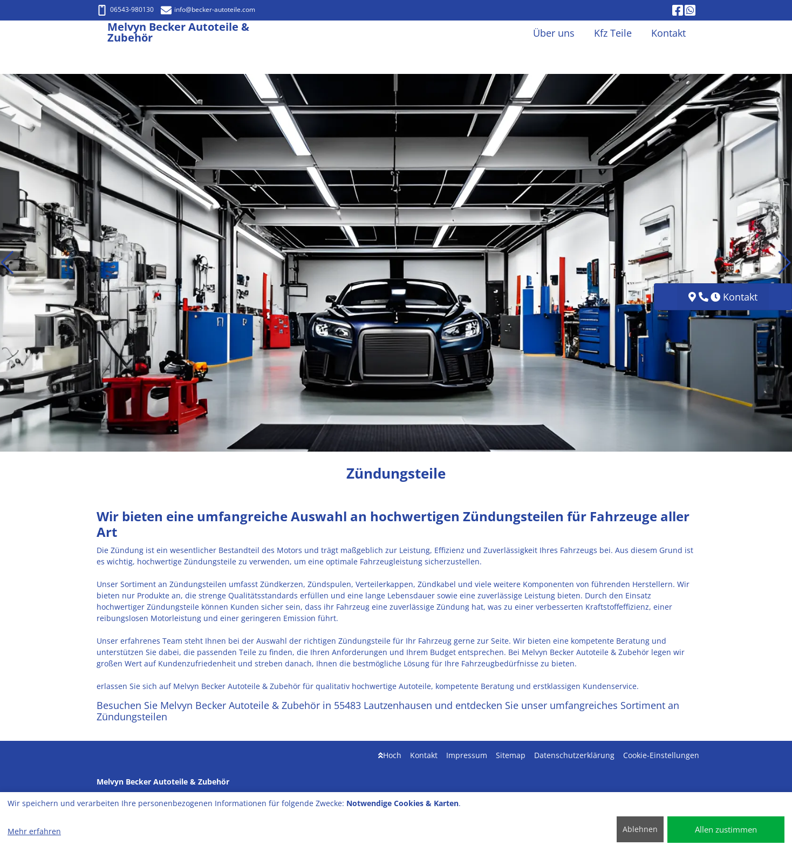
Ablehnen (640, 829)
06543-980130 (125, 9)
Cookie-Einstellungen (661, 755)
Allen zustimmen (726, 829)
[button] (7, 263)
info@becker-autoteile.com (208, 9)
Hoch (389, 755)
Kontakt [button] (668, 32)
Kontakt (424, 755)
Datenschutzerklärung (574, 755)
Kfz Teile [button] (613, 32)
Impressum (466, 755)
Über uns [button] (554, 32)
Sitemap (510, 755)
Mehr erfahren (34, 831)
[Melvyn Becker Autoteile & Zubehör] (102, 33)
